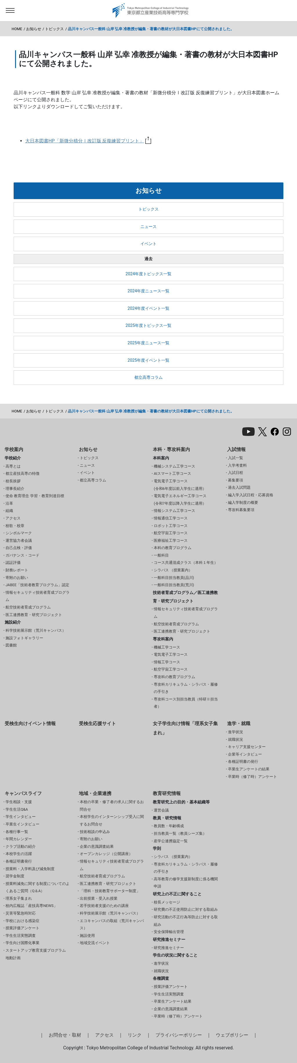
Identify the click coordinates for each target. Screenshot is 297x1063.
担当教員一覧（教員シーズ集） (180, 833)
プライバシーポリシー (178, 1035)
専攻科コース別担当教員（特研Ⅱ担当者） (186, 703)
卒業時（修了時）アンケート (252, 776)
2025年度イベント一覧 (148, 360)
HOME (17, 29)
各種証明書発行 (19, 861)
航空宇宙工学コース (171, 533)
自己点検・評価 (19, 548)
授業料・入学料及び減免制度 (30, 869)
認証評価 (13, 562)
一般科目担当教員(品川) (174, 577)
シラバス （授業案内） (173, 570)
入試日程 (235, 472)
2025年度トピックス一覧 (148, 325)
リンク (135, 1035)
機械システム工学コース (174, 466)
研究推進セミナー (169, 948)
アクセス (13, 518)
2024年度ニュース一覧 (148, 291)
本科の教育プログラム (172, 548)
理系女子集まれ (19, 898)
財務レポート (17, 570)
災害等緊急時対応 (21, 913)
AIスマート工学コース (172, 473)
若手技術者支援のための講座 (104, 905)
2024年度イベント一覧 (148, 308)
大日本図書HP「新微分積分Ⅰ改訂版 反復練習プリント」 (88, 141)
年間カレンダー (19, 839)
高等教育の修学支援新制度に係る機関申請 (186, 883)
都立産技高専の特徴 (22, 473)
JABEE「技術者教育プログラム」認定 (37, 585)
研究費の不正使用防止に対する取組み (186, 909)
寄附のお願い (17, 577)
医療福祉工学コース (171, 540)
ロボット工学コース (171, 526)
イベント (148, 243)
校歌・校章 (15, 526)
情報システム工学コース (174, 510)
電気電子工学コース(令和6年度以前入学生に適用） (180, 485)
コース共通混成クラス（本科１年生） (186, 562)
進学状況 (235, 732)
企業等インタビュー (245, 754)
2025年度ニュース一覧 (148, 343)
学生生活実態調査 (21, 935)
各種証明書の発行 (243, 761)
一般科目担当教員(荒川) (174, 585)
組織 (9, 510)
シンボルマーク (19, 533)
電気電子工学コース (171, 654)
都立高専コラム (148, 377)
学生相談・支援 (19, 802)
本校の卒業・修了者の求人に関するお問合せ (112, 806)
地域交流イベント (95, 943)
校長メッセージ (167, 902)
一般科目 (161, 555)
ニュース (148, 226)
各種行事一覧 (17, 832)
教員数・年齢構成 (169, 826)
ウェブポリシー (232, 1035)
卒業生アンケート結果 (172, 1001)
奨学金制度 (15, 876)
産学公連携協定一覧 (171, 841)
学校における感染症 (22, 921)
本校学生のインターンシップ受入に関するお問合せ (112, 820)
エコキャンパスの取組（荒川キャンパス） (112, 924)
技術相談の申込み (95, 832)
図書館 (11, 645)
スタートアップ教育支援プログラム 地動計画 (36, 954)
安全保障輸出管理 (169, 932)
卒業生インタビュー (22, 824)
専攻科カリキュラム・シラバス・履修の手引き (186, 688)
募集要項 (235, 480)
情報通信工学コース (171, 518)
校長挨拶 (13, 481)
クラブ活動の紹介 (21, 846)
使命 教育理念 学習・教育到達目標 (35, 496)
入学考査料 (237, 465)
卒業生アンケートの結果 (248, 769)
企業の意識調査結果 (97, 846)
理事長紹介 (15, 488)
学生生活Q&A (17, 809)
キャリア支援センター (247, 747)
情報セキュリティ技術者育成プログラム (38, 596)
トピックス (54, 29)
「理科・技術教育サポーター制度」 (110, 891)
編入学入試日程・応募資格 (250, 495)
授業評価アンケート (22, 928)
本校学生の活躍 (19, 854)
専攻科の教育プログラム (174, 677)
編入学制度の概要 (243, 502)
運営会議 (161, 810)
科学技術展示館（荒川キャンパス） (36, 630)
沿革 (9, 503)
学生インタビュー (21, 816)
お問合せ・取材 (65, 1035)
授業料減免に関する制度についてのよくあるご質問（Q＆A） (38, 887)
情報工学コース (167, 662)
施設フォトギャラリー (24, 638)
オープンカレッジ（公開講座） (106, 854)
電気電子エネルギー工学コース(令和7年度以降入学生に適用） (180, 500)
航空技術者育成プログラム (28, 607)
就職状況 (235, 739)
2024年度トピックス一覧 (148, 273)
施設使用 (87, 935)
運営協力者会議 (19, 540)
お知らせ (33, 29)
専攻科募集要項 (241, 510)
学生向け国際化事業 (22, 943)
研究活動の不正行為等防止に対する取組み (186, 921)
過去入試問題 (239, 487)
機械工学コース (167, 647)
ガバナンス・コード (22, 555)
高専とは (13, 466)
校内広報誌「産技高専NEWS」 (31, 905)
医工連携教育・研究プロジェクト (34, 615)
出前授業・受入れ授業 (98, 898)
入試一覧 (235, 458)
